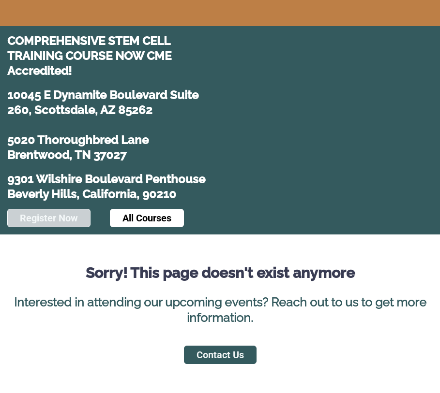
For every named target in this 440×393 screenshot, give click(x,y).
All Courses (146, 218)
